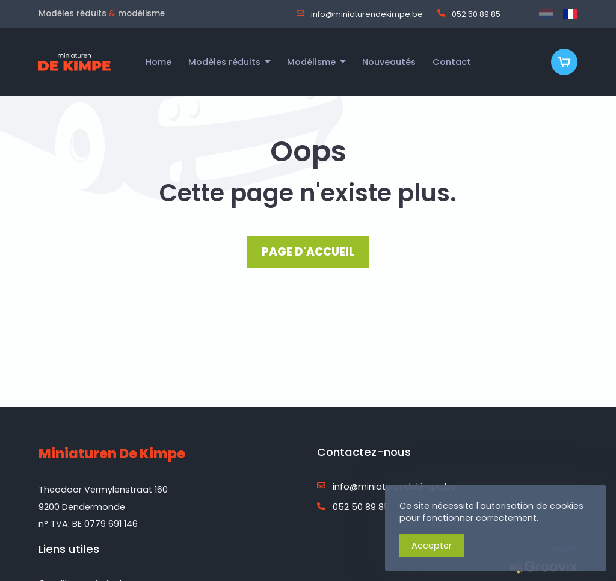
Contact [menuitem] (452, 62)
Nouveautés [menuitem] (389, 62)
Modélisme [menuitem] (311, 62)
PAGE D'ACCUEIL (308, 251)
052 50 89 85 (468, 14)
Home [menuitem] (158, 62)
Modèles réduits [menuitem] (224, 62)
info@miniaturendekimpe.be (360, 14)
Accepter (431, 546)
